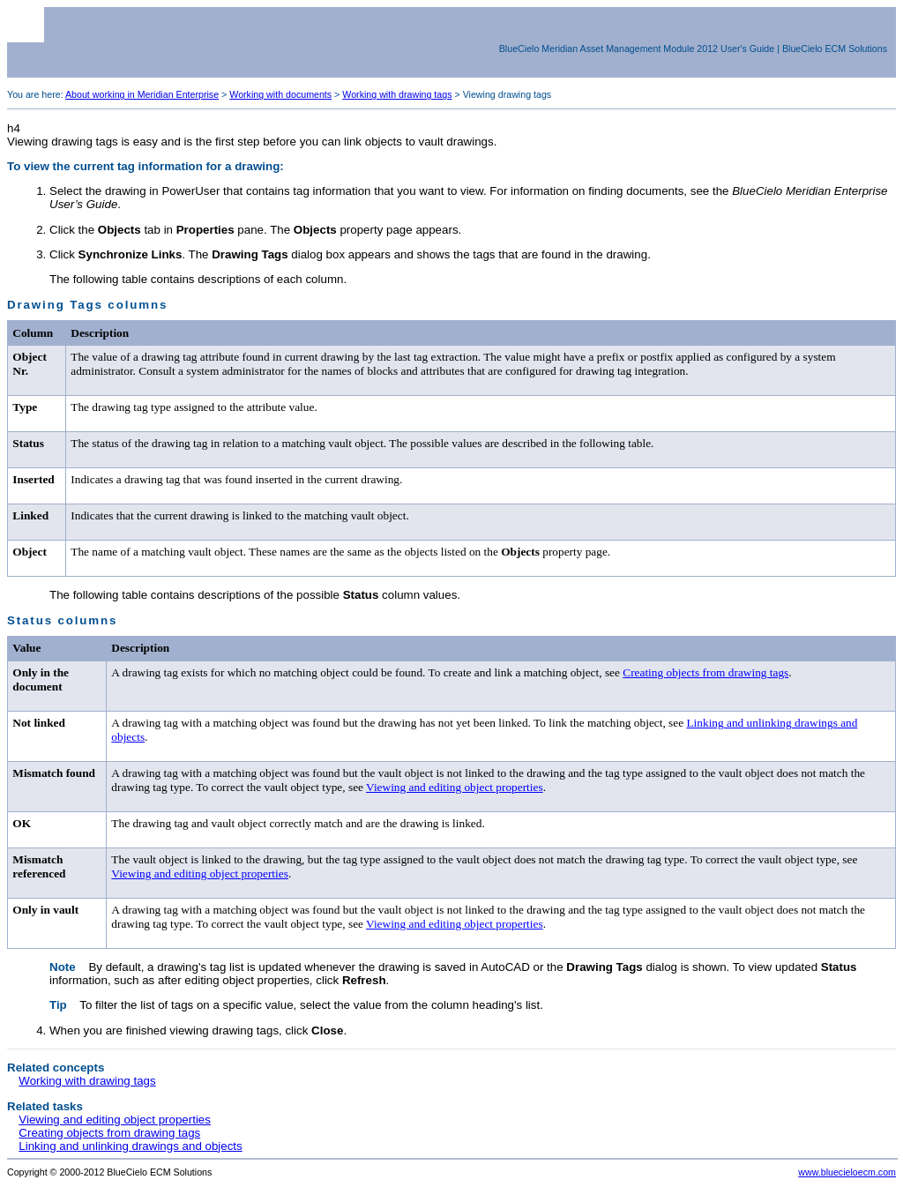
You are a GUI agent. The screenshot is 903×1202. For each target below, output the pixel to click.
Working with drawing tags (397, 94)
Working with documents (280, 94)
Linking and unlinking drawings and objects (130, 1146)
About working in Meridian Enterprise (142, 94)
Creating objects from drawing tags (705, 672)
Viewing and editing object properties (454, 787)
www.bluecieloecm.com (847, 1172)
